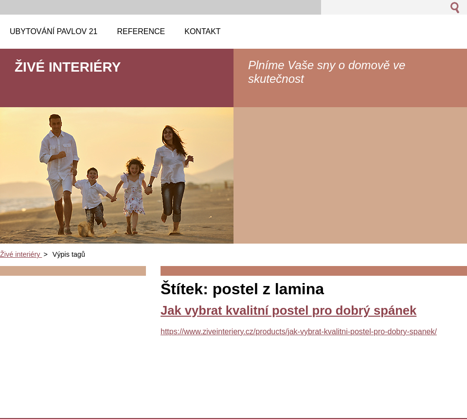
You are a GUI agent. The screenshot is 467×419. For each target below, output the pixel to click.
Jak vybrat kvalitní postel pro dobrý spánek (288, 310)
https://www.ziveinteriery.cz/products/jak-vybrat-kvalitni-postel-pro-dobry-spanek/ (299, 331)
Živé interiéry (21, 254)
